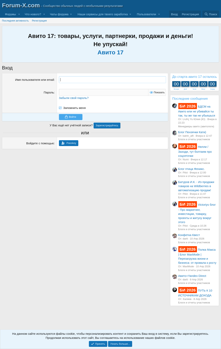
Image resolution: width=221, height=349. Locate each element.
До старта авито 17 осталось (194, 77)
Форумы (10, 14)
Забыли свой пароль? (74, 98)
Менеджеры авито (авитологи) (196, 126)
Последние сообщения (190, 98)
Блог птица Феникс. (191, 168)
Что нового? (33, 14)
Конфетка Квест (189, 235)
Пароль (49, 92)
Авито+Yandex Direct (192, 275)
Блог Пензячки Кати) (192, 132)
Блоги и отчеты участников (194, 139)
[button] (19, 14)
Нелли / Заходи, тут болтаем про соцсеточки (195, 151)
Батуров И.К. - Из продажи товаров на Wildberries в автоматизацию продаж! (196, 186)
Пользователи (146, 14)
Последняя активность (15, 20)
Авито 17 (110, 52)
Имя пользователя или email (34, 79)
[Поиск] (210, 14)
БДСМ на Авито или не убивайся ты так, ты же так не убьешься (196, 111)
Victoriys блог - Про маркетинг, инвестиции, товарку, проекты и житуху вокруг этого (197, 213)
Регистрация (39, 20)
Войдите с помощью (40, 143)
